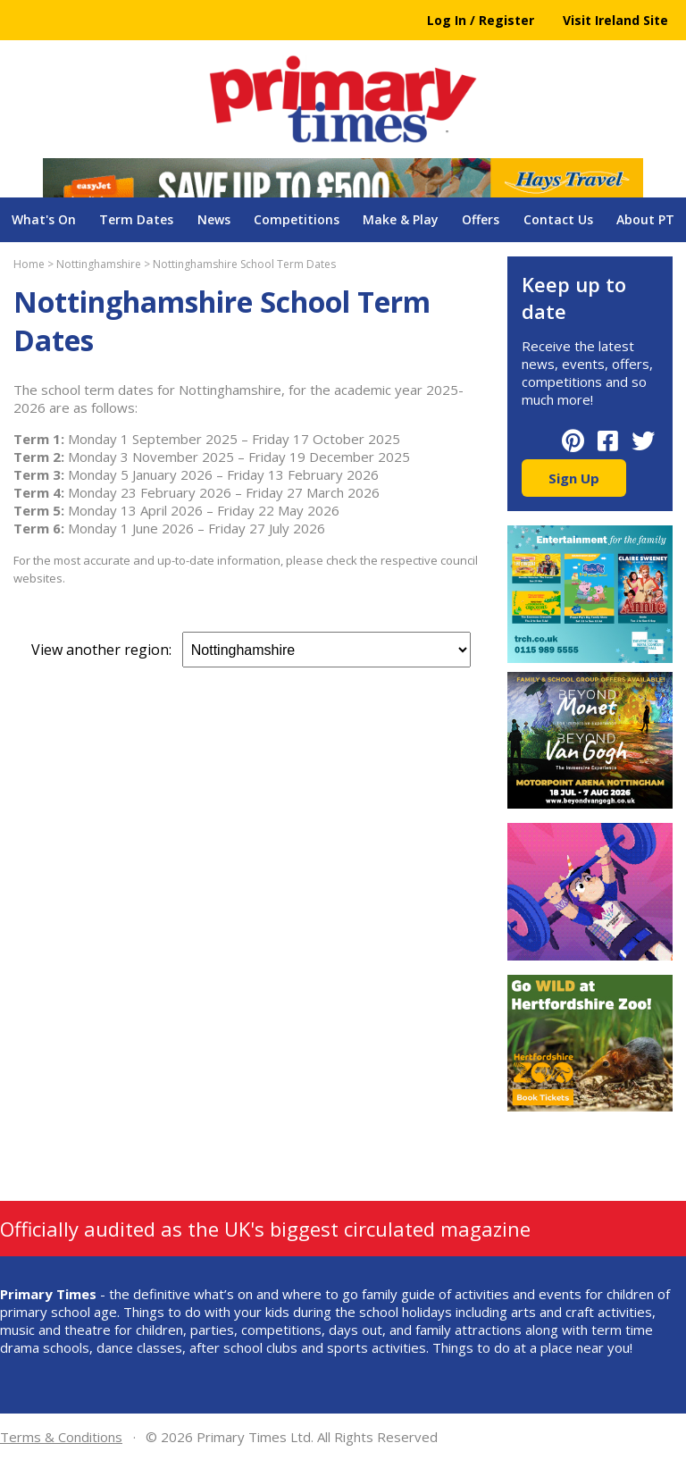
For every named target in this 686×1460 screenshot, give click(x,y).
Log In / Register (480, 20)
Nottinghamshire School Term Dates (244, 264)
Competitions (296, 219)
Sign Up (573, 478)
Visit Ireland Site (615, 20)
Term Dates (136, 219)
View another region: (251, 649)
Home (29, 264)
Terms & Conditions (61, 1437)
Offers (480, 219)
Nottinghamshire (98, 264)
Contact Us (558, 219)
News (213, 219)
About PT (645, 219)
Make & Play (401, 219)
